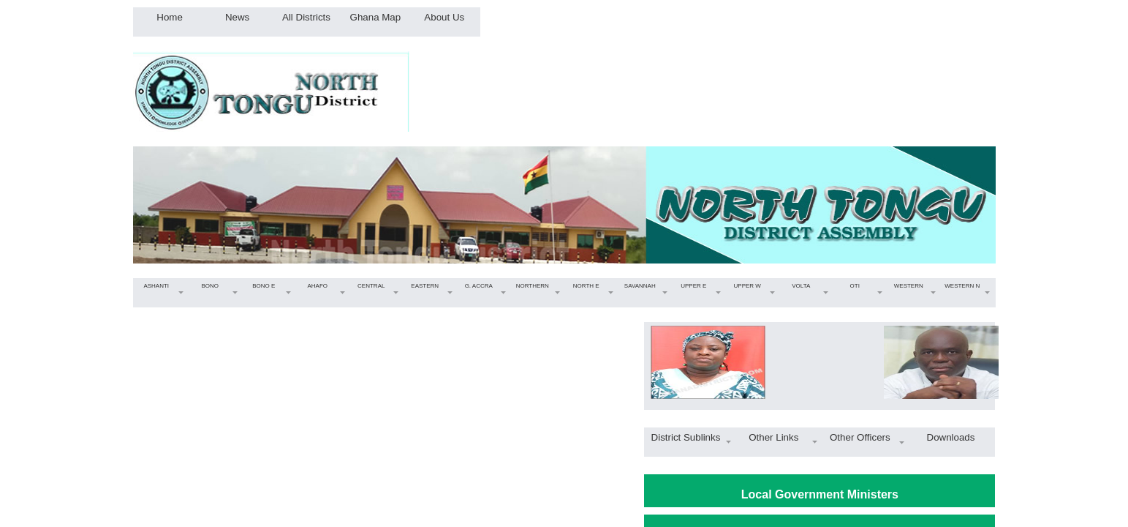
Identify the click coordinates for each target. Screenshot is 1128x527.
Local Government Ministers (819, 494)
